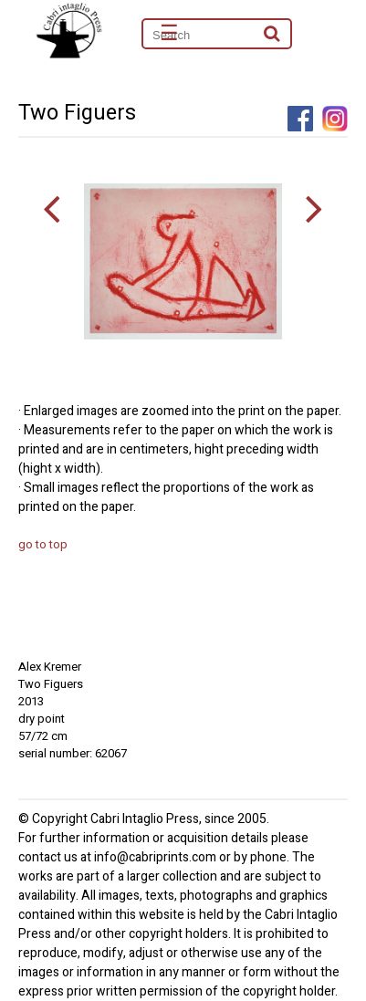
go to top (43, 544)
